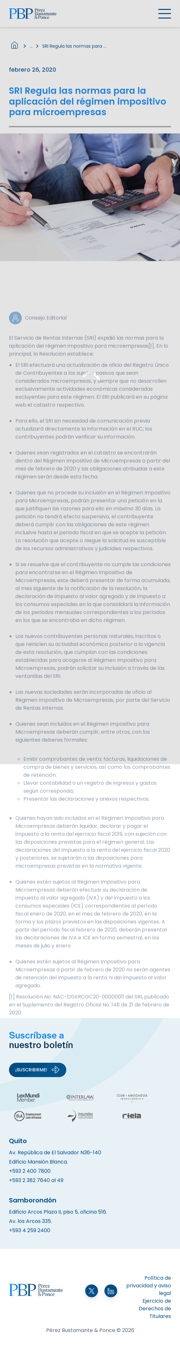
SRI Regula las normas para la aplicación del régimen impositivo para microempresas (74, 48)
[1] (151, 357)
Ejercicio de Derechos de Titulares (155, 1308)
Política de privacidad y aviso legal (148, 1285)
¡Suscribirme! (37, 1070)
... (31, 48)
